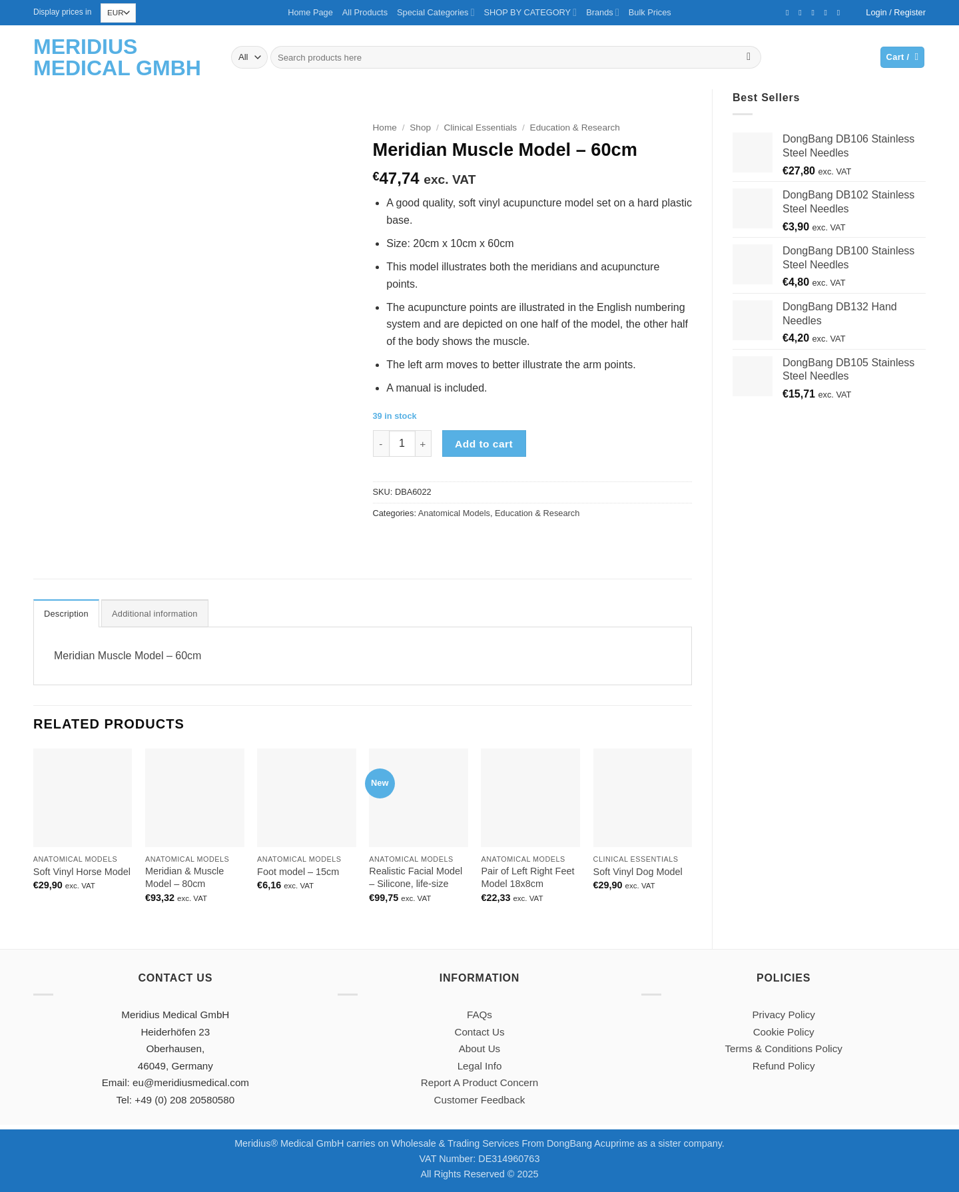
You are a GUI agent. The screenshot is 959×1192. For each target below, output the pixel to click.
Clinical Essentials (480, 128)
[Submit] (749, 57)
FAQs (479, 1014)
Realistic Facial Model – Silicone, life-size (415, 877)
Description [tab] (66, 614)
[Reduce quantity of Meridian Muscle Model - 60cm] (381, 443)
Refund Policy (784, 1065)
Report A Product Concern (479, 1082)
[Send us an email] (815, 12)
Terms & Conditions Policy (783, 1048)
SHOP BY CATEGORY (530, 12)
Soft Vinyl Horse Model (82, 871)
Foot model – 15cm (298, 871)
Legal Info (480, 1065)
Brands (602, 12)
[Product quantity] (402, 443)
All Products (365, 12)
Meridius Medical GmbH (117, 57)
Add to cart (484, 443)
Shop (420, 128)
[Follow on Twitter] (802, 12)
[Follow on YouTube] (841, 12)
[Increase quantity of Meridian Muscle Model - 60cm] (424, 443)
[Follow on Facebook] (790, 12)
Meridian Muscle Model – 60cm (127, 655)
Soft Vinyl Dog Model (638, 871)
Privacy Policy (783, 1014)
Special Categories (435, 12)
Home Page (310, 12)
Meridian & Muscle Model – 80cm (184, 877)
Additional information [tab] (155, 614)
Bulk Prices (650, 12)
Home (385, 128)
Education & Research (575, 128)
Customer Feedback (479, 1099)
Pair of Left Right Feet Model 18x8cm (527, 877)
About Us (479, 1048)
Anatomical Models (454, 513)
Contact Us (479, 1032)
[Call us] (828, 12)
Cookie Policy (783, 1032)
